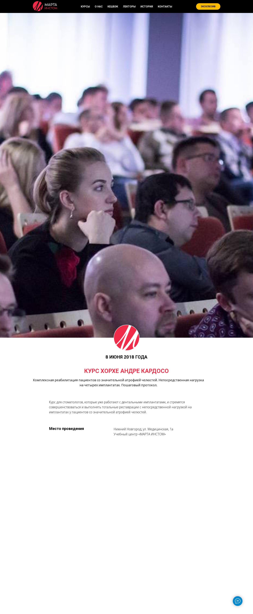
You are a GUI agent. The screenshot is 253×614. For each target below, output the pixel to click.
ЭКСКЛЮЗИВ (208, 6)
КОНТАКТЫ (165, 6)
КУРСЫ (85, 6)
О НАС (99, 6)
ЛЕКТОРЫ (129, 6)
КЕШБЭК (113, 6)
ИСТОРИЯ (146, 6)
